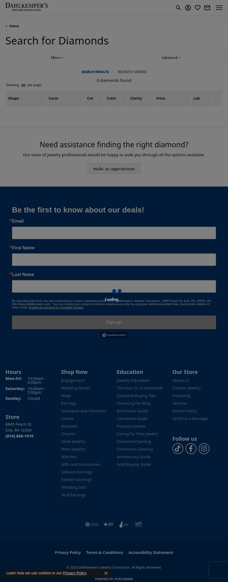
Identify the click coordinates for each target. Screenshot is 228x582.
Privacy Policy (74, 573)
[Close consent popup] (106, 573)
